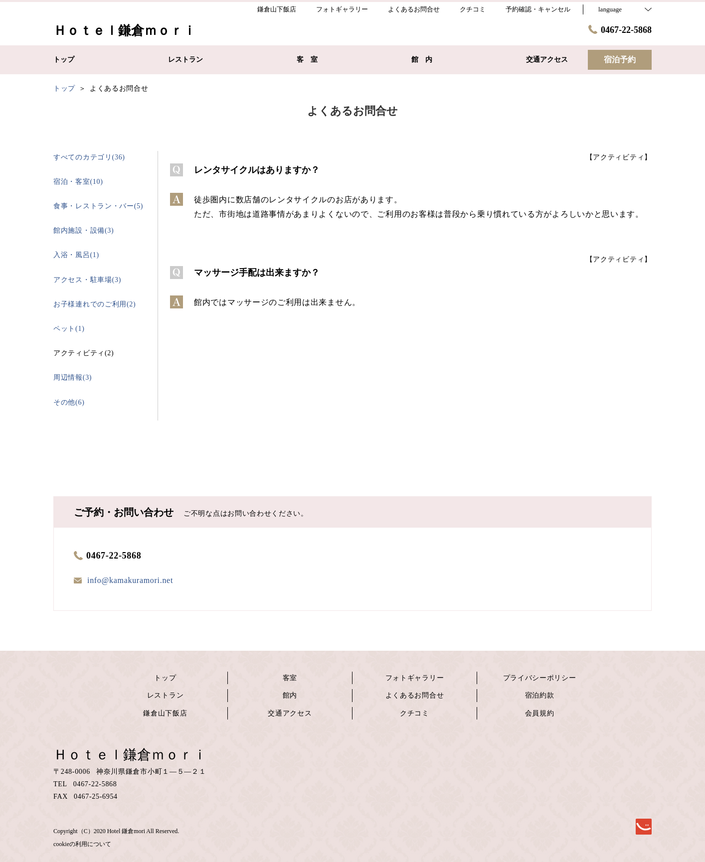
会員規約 (539, 713)
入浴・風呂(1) (76, 255)
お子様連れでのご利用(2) (94, 304)
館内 (290, 695)
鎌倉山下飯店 (165, 713)
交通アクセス (290, 713)
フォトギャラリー (414, 678)
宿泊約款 (539, 695)
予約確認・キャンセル (538, 9)
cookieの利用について (82, 844)
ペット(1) (69, 328)
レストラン (165, 695)
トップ (165, 678)
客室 (290, 678)
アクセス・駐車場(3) (87, 280)
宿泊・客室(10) (78, 181)
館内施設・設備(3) (83, 230)
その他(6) (69, 402)
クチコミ (414, 713)
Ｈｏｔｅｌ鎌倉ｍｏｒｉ (130, 754)
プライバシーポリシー (539, 678)
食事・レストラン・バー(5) (98, 206)
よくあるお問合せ (414, 695)
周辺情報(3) (72, 377)
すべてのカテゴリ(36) (89, 157)
